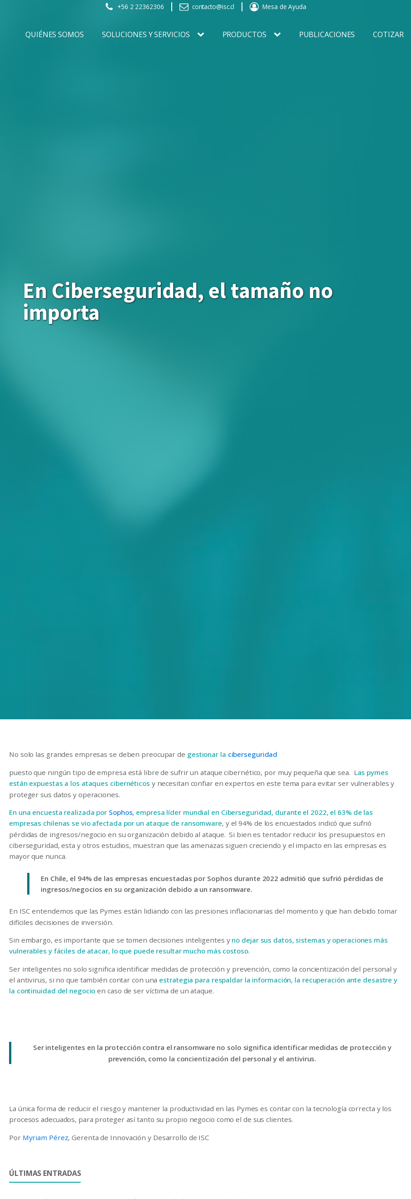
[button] (134, 6)
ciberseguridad (253, 754)
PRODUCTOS (244, 34)
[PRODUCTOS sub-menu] (279, 34)
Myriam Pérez (45, 1137)
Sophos (120, 812)
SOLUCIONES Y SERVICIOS (146, 34)
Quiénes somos (54, 34)
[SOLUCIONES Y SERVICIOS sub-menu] (202, 34)
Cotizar (388, 34)
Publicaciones (327, 34)
